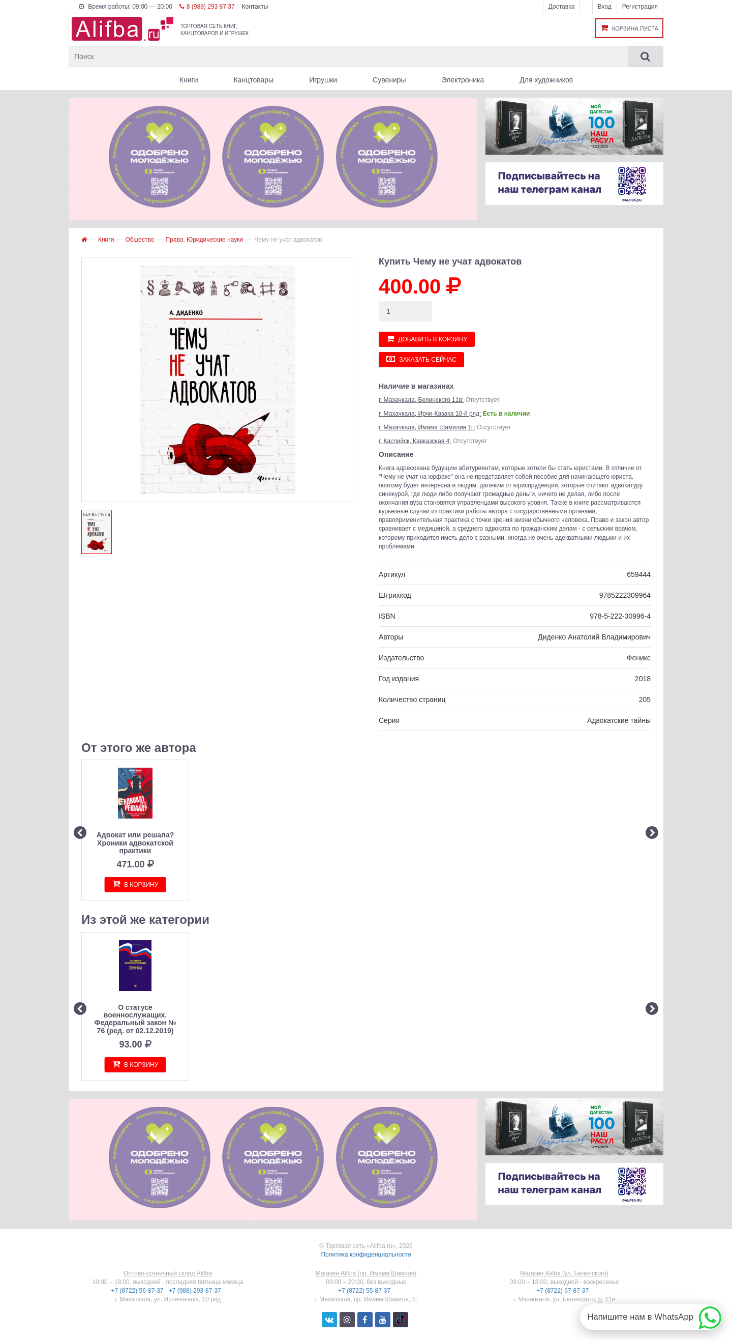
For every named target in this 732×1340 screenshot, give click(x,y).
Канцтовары (253, 80)
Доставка (561, 6)
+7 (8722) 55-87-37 (365, 1290)
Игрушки (323, 80)
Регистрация (640, 6)
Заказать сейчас (421, 359)
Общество (139, 239)
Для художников (546, 80)
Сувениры (389, 80)
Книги (188, 80)
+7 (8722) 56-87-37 (138, 1290)
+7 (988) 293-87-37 (196, 1290)
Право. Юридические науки (204, 239)
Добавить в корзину (426, 338)
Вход (605, 6)
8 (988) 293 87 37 (207, 6)
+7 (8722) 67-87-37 (563, 1290)
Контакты (254, 6)
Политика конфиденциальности (366, 1254)
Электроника (463, 80)
